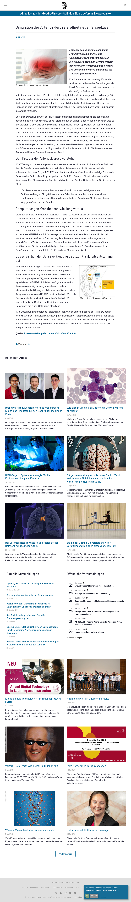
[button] (65, 854)
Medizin (22, 344)
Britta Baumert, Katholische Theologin (88, 830)
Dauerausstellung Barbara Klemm (89, 632)
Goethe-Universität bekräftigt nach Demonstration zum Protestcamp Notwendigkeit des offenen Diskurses (32, 630)
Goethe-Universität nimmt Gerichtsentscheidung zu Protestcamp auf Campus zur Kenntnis (33, 643)
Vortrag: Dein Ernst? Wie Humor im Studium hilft (31, 766)
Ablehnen (94, 895)
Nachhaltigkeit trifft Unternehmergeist (88, 698)
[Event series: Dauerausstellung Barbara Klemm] (86, 629)
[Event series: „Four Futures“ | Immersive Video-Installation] (83, 583)
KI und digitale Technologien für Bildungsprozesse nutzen (33, 700)
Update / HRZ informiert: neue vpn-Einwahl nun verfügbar (30, 585)
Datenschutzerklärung (81, 897)
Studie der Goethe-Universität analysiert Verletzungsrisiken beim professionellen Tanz (91, 544)
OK (87, 895)
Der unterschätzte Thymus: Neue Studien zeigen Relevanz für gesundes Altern (32, 544)
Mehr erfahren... (114, 890)
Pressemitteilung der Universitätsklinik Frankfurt (50, 333)
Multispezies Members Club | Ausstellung (92, 594)
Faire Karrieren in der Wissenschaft (86, 766)
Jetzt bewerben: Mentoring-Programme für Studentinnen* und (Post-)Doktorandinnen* (29, 605)
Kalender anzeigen (74, 638)
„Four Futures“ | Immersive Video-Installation (94, 586)
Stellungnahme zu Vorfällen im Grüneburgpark (30, 595)
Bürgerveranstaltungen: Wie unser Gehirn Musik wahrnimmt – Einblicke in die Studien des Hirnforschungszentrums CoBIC (94, 478)
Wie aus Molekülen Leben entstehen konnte (29, 830)
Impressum (66, 897)
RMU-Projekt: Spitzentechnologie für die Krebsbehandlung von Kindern (27, 477)
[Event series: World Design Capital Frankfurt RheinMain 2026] (87, 608)
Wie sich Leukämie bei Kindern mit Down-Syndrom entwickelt (95, 409)
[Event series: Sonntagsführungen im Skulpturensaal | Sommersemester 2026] (87, 598)
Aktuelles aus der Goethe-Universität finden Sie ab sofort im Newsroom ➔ (65, 13)
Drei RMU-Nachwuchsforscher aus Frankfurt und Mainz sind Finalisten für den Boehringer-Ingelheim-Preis (34, 411)
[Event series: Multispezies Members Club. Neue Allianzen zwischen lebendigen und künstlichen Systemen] (87, 590)
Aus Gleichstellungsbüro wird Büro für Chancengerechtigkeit (26, 617)
